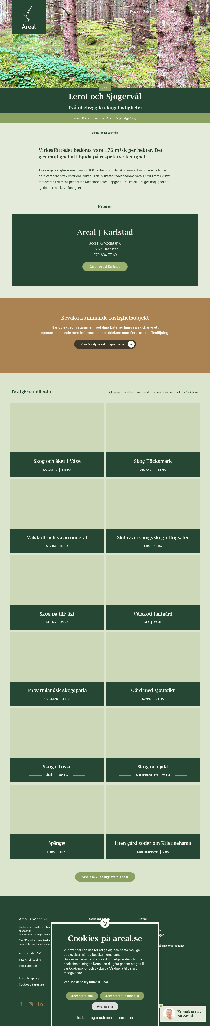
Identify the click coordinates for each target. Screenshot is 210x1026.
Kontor (143, 918)
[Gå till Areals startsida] (29, 17)
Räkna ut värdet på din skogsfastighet (161, 945)
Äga (159, 11)
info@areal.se (28, 965)
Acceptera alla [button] (82, 996)
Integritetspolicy (29, 978)
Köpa (134, 11)
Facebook (21, 1004)
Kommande (143, 392)
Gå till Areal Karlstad (105, 267)
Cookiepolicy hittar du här (89, 982)
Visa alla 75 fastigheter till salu (105, 877)
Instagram (30, 1004)
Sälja (147, 11)
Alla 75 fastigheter (187, 392)
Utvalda (128, 392)
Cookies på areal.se (31, 984)
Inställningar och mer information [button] (105, 1017)
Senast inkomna (163, 392)
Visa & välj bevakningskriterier (108, 344)
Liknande (114, 392)
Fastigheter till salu (99, 918)
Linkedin (40, 1004)
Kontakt (173, 11)
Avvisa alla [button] (105, 1006)
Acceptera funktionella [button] (122, 996)
